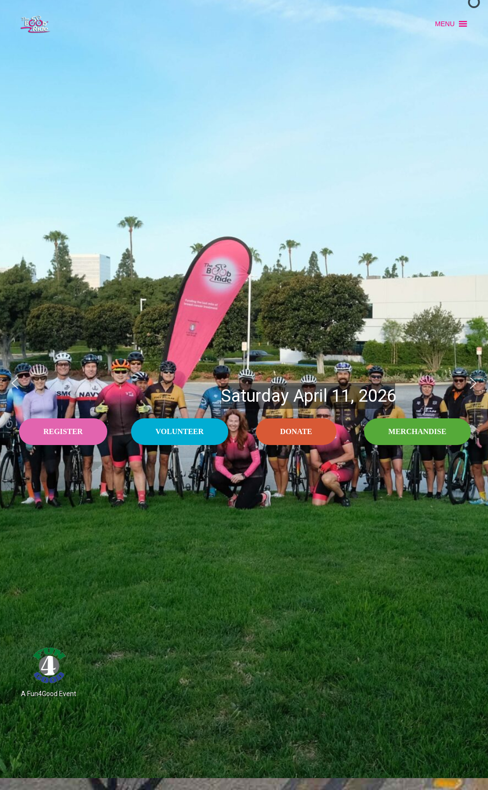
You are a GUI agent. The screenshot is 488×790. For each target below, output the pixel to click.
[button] (445, 24)
